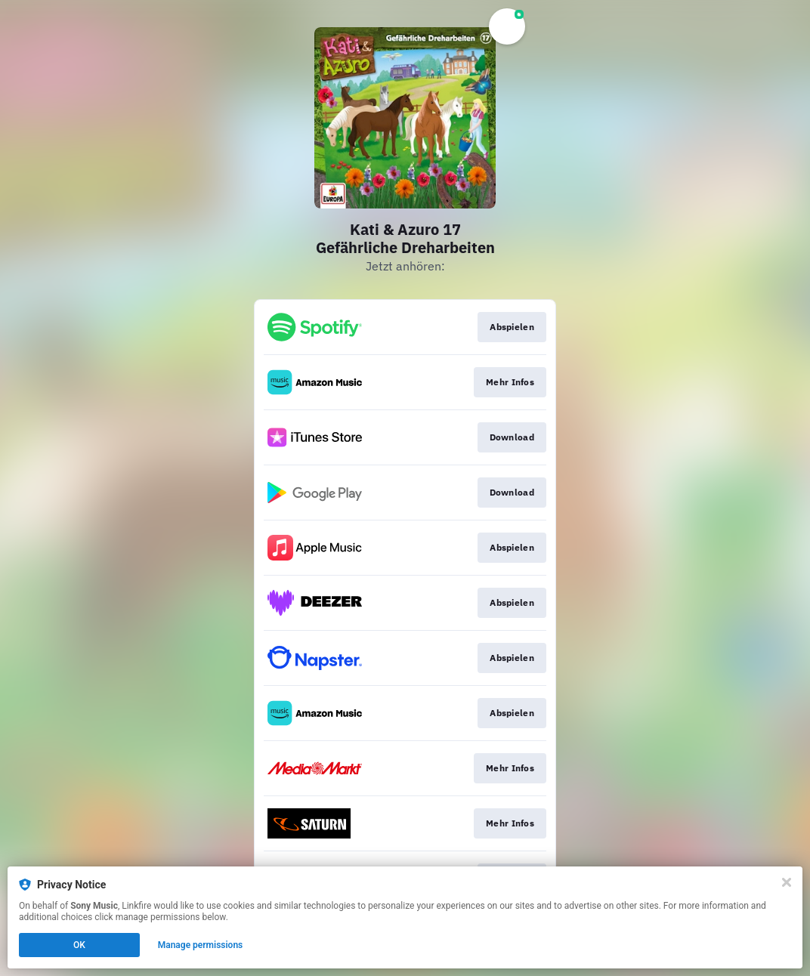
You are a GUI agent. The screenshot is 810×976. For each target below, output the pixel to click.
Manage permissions (200, 945)
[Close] (786, 882)
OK (79, 945)
